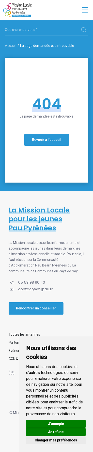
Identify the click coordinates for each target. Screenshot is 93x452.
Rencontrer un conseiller (36, 308)
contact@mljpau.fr (35, 289)
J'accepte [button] (56, 424)
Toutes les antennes (24, 334)
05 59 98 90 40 (31, 282)
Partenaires (18, 343)
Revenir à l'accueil (46, 140)
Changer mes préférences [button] (56, 440)
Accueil (10, 46)
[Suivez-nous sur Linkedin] (12, 372)
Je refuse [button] (55, 432)
